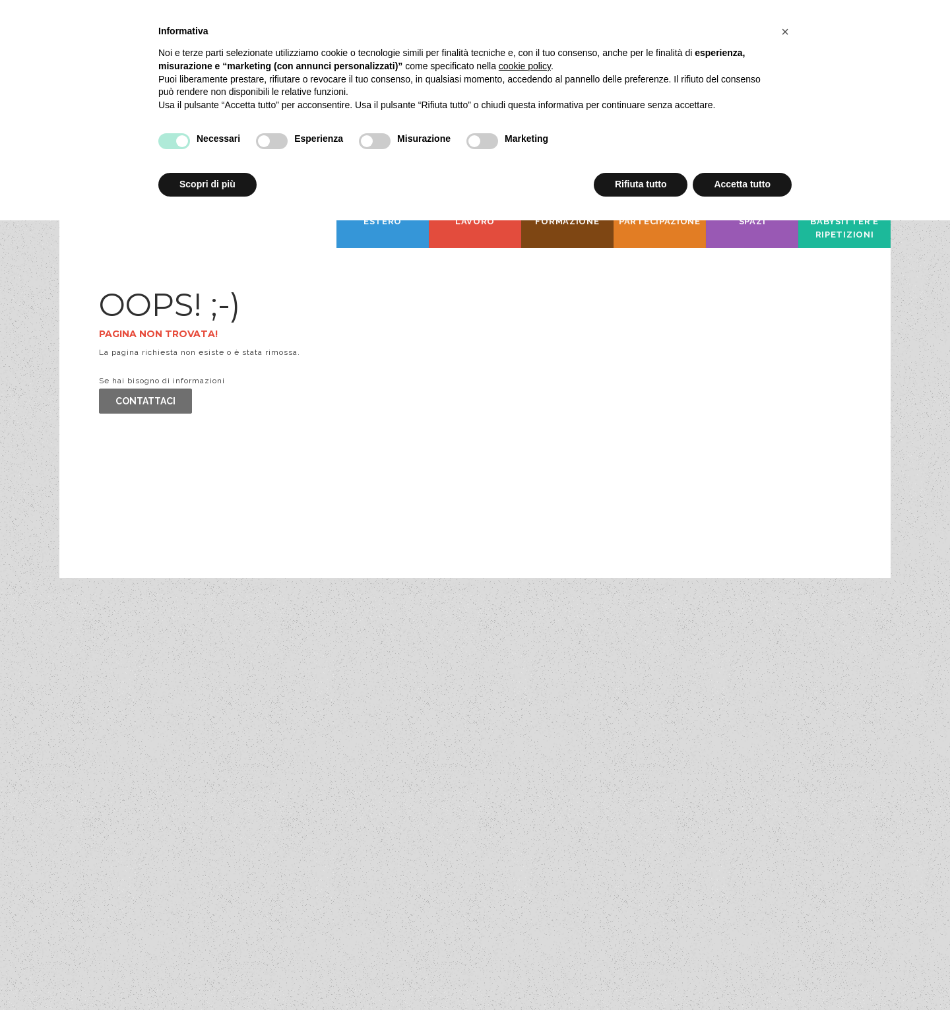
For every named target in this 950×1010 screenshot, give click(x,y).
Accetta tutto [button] (742, 184)
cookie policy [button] (525, 66)
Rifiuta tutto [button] (641, 184)
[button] (785, 31)
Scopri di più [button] (207, 184)
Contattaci (145, 401)
